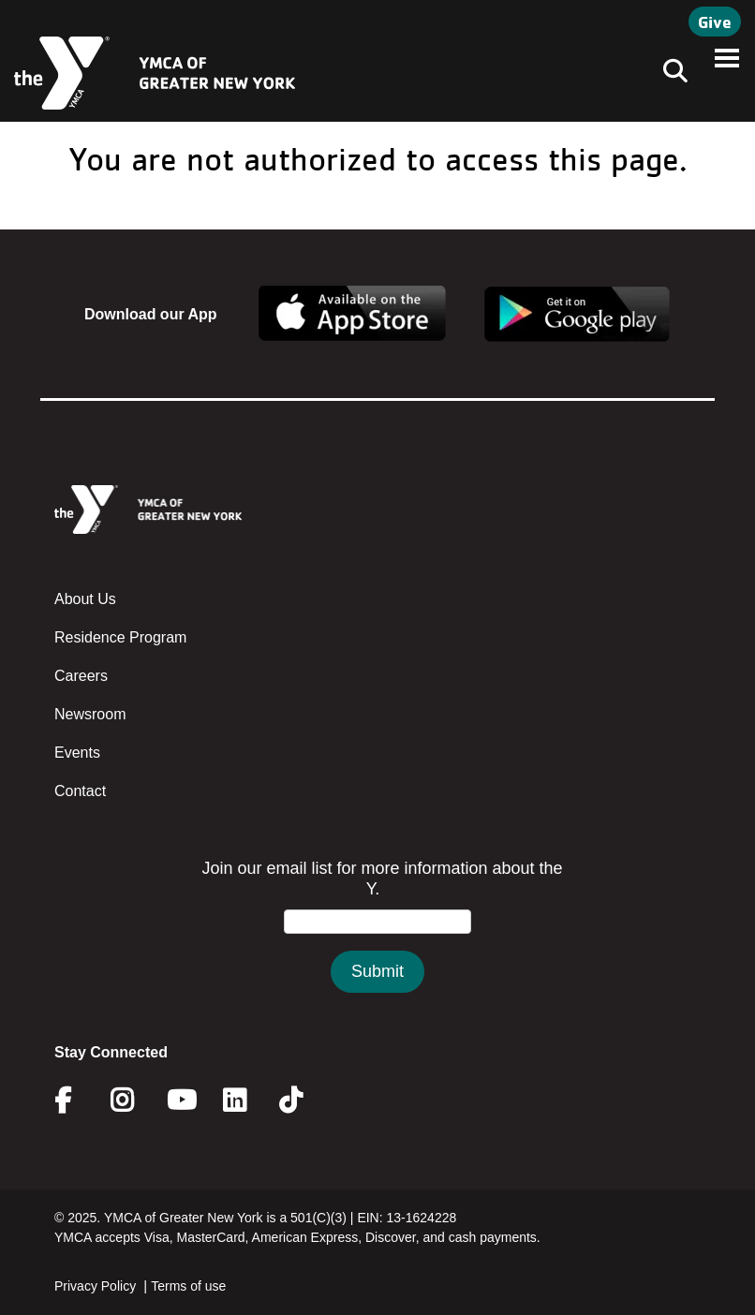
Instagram (135, 1100)
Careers (81, 676)
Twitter (304, 1100)
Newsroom (90, 714)
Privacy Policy (95, 1285)
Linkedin (247, 1100)
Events (77, 753)
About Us (85, 599)
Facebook (76, 1100)
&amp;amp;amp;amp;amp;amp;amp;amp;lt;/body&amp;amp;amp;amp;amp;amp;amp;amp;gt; (377, 944)
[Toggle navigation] (670, 73)
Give (715, 21)
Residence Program (120, 637)
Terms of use (188, 1285)
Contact (80, 791)
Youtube (180, 1100)
